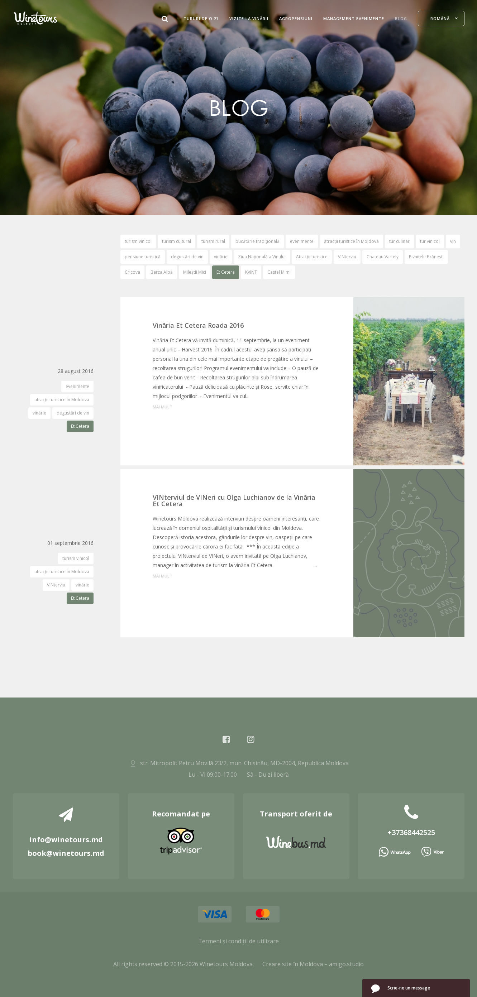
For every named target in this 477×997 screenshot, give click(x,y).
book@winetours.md (66, 853)
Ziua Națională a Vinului (262, 257)
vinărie (221, 257)
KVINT (251, 272)
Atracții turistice (312, 257)
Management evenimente (353, 18)
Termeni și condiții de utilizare (238, 941)
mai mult (162, 406)
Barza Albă (162, 272)
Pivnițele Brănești (426, 257)
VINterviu (347, 257)
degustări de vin (187, 257)
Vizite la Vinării (248, 18)
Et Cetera (225, 272)
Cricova (132, 272)
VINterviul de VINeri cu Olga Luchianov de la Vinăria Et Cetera (234, 500)
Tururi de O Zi (201, 18)
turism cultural (176, 241)
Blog (401, 18)
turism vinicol (138, 241)
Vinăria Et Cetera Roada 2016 (198, 325)
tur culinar (399, 241)
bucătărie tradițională (257, 241)
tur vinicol (430, 241)
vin (453, 241)
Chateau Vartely (383, 257)
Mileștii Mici (194, 272)
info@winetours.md (66, 839)
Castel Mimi (279, 272)
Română (440, 18)
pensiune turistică (143, 257)
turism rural (213, 241)
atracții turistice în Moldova (351, 241)
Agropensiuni (296, 18)
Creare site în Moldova (292, 964)
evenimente (302, 241)
